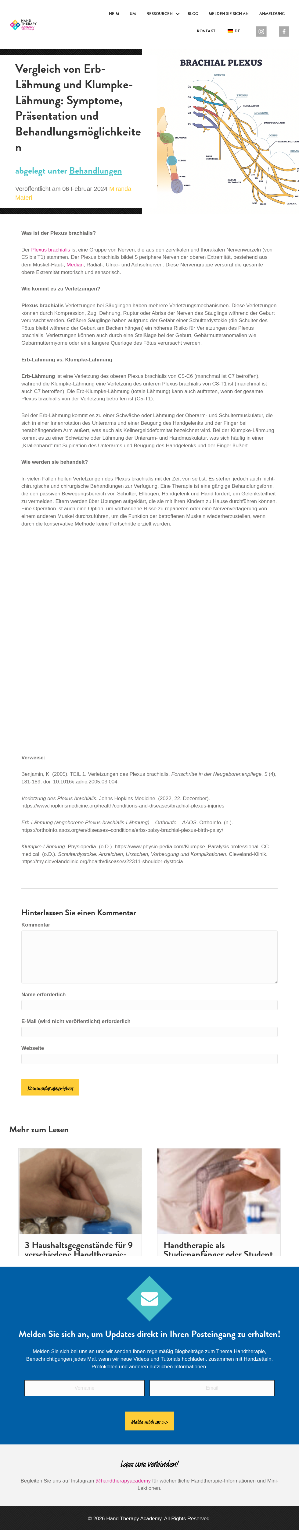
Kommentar (35, 925)
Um (133, 14)
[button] (177, 14)
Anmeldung (272, 14)
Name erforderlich (43, 994)
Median (75, 265)
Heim (114, 14)
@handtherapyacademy (123, 1476)
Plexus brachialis (50, 250)
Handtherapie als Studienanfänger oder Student (218, 1249)
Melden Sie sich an (229, 14)
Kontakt (206, 31)
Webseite (32, 1048)
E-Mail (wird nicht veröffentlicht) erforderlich (76, 1021)
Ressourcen (159, 14)
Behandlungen (95, 170)
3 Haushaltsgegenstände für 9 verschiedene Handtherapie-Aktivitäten (79, 1254)
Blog (193, 14)
